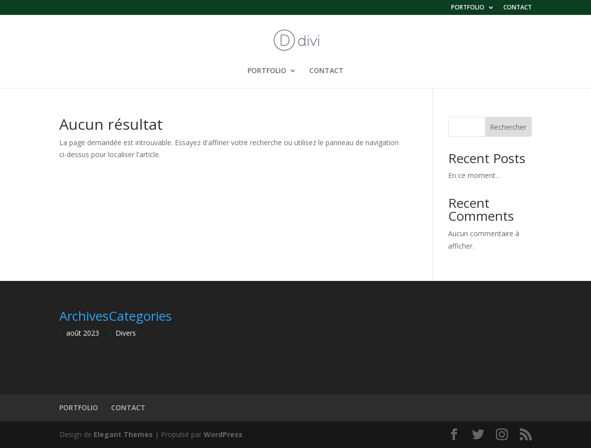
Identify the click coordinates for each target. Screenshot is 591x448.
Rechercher (508, 127)
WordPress (223, 434)
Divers (126, 333)
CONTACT (517, 7)
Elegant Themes (123, 434)
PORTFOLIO (467, 7)
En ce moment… (474, 175)
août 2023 (82, 333)
